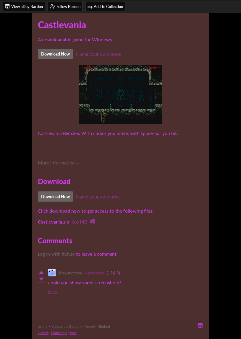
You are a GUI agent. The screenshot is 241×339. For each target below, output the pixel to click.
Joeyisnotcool (70, 272)
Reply (53, 291)
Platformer (59, 332)
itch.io (43, 326)
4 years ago (94, 272)
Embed (104, 326)
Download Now (55, 53)
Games (43, 332)
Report (90, 326)
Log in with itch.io (56, 254)
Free (73, 332)
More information (59, 162)
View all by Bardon (66, 326)
